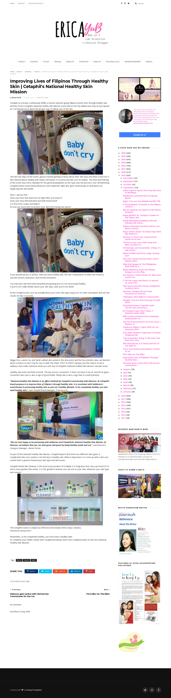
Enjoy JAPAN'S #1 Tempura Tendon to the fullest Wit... (141, 216)
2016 (123, 402)
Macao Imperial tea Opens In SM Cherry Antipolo (142, 211)
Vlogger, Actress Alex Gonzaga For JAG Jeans (141, 301)
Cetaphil (28, 72)
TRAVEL (58, 62)
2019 (123, 175)
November (128, 181)
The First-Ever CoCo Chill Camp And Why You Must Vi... (140, 243)
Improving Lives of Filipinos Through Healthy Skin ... (140, 358)
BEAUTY (70, 62)
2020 (123, 172)
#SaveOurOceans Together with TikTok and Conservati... (138, 306)
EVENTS (34, 62)
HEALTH (97, 62)
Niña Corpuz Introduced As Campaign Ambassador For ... (141, 317)
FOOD (46, 62)
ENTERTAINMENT (133, 62)
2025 (123, 156)
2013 (123, 411)
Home (12, 3)
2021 (123, 169)
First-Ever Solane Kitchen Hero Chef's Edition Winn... (141, 260)
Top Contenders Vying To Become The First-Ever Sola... (141, 339)
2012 (123, 415)
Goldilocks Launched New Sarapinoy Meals (140, 196)
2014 (123, 408)
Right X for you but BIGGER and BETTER (141, 201)
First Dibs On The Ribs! (133, 354)
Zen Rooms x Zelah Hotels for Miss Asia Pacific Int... (142, 276)
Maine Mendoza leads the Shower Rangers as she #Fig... (139, 270)
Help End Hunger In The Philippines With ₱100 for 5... (139, 265)
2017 (123, 399)
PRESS (149, 62)
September (129, 187)
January (127, 391)
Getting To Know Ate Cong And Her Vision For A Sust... (140, 238)
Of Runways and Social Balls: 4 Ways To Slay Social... (142, 249)
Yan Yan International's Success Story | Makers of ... (142, 322)
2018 (123, 396)
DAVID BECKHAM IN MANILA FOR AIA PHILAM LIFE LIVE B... (140, 221)
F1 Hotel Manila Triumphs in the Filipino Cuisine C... (142, 205)
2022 (123, 165)
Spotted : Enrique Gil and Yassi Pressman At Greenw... (137, 292)
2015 (123, 405)
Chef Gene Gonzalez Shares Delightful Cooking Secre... (141, 287)
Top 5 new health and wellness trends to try (141, 350)
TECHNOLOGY (113, 62)
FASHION (83, 62)
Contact (21, 3)
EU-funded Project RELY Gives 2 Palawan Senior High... (138, 312)
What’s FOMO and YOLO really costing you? (141, 254)
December (128, 178)
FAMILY (22, 62)
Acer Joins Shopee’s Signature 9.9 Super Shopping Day (142, 333)
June (125, 375)
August (127, 369)
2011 (123, 418)
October (127, 184)
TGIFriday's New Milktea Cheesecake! (141, 297)
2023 (123, 162)
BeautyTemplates (34, 690)
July (125, 372)
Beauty (19, 72)
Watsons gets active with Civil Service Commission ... (141, 364)
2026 (123, 153)
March (126, 385)
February (127, 388)
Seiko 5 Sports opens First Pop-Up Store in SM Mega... (142, 191)
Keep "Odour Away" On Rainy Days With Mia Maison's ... (142, 232)
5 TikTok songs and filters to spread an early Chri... (140, 281)
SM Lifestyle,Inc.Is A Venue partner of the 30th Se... (141, 344)
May (125, 379)
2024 (123, 159)
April (125, 382)
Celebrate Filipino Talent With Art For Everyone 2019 (141, 328)
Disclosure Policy (35, 3)
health (37, 72)
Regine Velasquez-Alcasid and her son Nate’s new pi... (141, 227)
